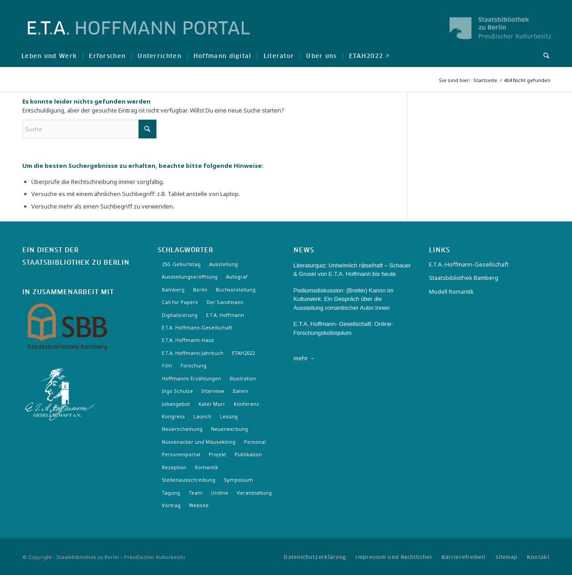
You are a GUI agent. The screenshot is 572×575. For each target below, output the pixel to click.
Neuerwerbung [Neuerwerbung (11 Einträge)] (229, 428)
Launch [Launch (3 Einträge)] (202, 416)
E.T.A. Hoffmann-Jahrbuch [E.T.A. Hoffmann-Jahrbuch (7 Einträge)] (192, 353)
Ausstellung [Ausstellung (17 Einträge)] (223, 264)
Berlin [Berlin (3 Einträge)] (200, 289)
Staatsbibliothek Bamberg (463, 278)
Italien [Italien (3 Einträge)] (240, 391)
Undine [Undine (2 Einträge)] (219, 492)
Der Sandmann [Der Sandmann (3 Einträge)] (225, 302)
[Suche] (543, 56)
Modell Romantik (451, 292)
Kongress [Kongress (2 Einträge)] (173, 416)
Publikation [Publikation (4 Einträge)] (248, 454)
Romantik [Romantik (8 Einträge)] (206, 467)
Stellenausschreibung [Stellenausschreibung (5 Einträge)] (188, 479)
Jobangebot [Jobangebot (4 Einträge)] (176, 403)
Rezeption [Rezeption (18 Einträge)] (174, 467)
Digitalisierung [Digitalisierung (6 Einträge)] (180, 315)
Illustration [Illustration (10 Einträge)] (243, 378)
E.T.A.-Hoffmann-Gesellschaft (469, 264)
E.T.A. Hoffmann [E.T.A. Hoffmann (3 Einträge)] (225, 315)
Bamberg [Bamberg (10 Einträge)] (173, 289)
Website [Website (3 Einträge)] (199, 505)
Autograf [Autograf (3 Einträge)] (237, 276)
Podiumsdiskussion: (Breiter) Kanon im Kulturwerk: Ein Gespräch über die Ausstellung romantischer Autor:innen (344, 299)
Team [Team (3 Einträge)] (195, 492)
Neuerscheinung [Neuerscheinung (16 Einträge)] (182, 428)
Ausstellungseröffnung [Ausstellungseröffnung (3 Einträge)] (190, 276)
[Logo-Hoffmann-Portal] (138, 36)
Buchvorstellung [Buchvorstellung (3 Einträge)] (236, 289)
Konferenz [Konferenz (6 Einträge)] (246, 403)
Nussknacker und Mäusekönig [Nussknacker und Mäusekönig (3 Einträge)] (199, 441)
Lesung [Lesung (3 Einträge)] (229, 416)
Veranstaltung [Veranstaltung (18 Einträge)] (254, 492)
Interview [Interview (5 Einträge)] (213, 391)
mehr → (304, 358)
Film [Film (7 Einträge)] (167, 365)
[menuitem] (49, 56)
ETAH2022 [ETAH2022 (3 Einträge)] (243, 353)
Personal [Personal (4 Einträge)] (255, 441)
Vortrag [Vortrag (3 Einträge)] (171, 505)
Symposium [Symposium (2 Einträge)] (238, 479)
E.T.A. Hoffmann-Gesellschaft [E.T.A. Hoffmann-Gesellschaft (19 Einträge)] (197, 327)
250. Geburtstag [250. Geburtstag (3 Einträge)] (181, 264)
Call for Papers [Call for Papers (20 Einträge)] (180, 302)
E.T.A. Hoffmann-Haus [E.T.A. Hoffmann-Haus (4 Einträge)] (188, 340)
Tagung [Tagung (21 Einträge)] (171, 492)
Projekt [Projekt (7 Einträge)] (217, 454)
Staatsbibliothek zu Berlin (76, 263)
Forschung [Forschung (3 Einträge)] (193, 365)
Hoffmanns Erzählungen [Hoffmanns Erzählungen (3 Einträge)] (191, 378)
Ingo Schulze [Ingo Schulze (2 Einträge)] (177, 391)
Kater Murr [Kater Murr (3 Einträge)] (211, 403)
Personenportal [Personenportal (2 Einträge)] (181, 454)
